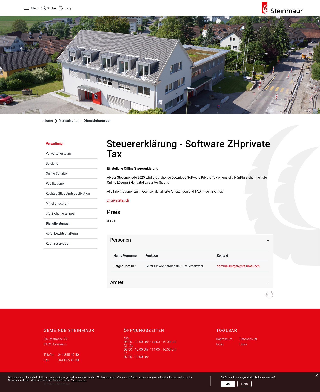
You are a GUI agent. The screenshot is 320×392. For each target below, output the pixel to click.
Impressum (224, 339)
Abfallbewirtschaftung (62, 233)
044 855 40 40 (68, 355)
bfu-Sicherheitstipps (60, 213)
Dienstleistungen (68, 223)
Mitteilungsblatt (57, 203)
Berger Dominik (124, 266)
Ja (228, 384)
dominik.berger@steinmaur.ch (238, 266)
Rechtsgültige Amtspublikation (68, 193)
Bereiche (52, 163)
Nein (244, 384)
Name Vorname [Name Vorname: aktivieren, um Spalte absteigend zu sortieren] (125, 256)
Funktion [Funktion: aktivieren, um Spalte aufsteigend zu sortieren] (151, 256)
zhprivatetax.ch (120, 200)
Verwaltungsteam (58, 153)
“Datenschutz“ (78, 380)
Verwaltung (54, 144)
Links (243, 344)
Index (220, 344)
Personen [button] (120, 240)
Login (69, 8)
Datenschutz (248, 339)
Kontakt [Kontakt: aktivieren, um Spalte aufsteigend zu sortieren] (222, 256)
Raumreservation (58, 243)
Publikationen (56, 183)
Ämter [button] (116, 282)
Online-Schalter (57, 173)
